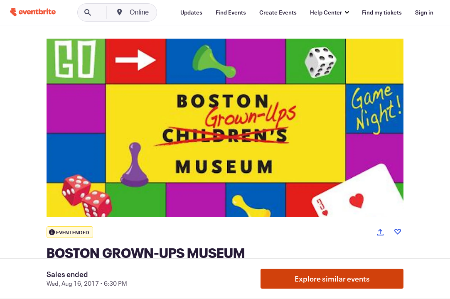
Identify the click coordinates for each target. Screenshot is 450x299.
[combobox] (171, 12)
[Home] (33, 12)
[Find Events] (231, 12)
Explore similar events (332, 279)
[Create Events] (278, 12)
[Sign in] (424, 12)
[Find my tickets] (381, 12)
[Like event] (397, 232)
